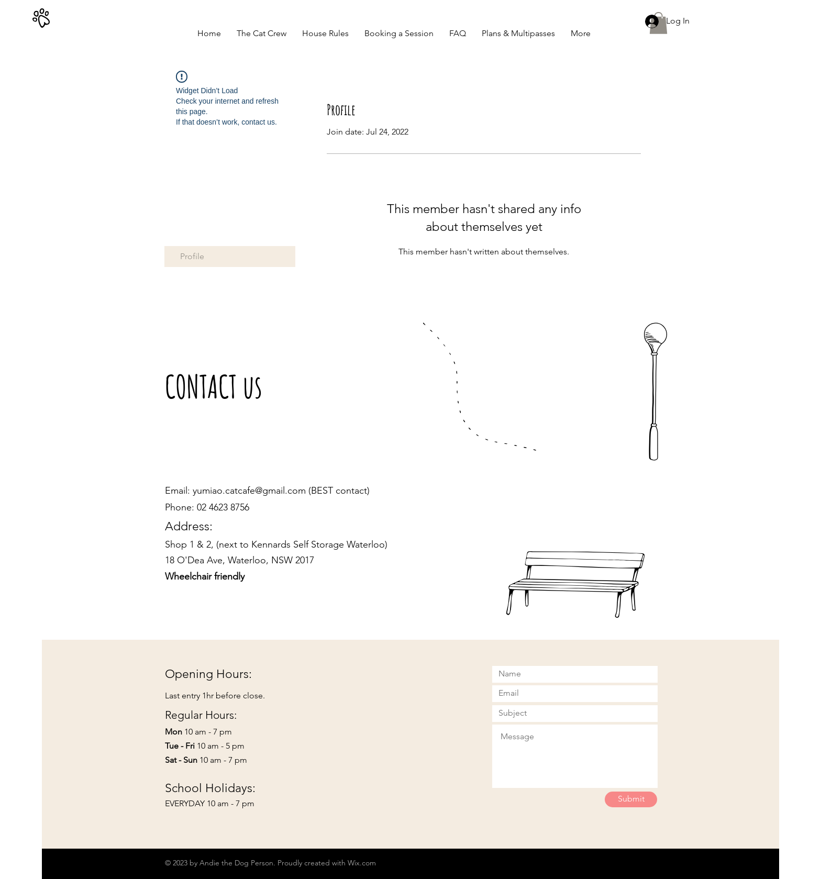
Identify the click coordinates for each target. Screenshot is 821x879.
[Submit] (631, 799)
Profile (192, 256)
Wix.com (362, 862)
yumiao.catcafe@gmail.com (249, 490)
